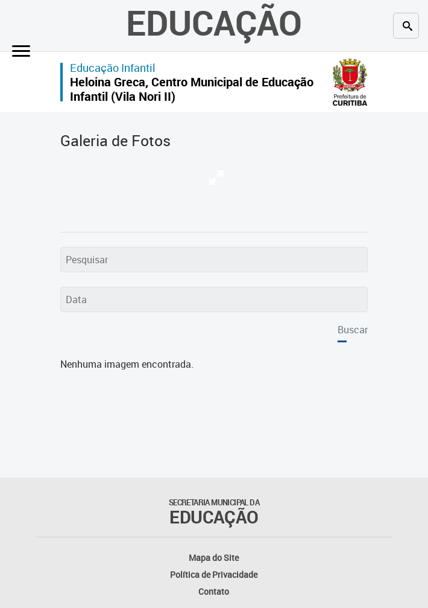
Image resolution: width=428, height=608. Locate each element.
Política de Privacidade (213, 574)
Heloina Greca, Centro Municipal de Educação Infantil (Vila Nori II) (191, 89)
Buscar (353, 329)
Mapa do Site (214, 557)
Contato (213, 591)
